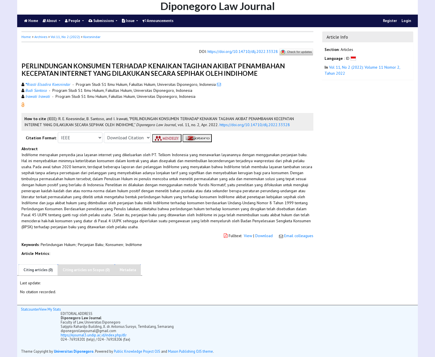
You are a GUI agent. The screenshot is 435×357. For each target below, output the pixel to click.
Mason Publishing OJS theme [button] (190, 351)
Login (406, 20)
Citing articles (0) (38, 269)
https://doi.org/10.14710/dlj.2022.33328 (242, 51)
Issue (128, 20)
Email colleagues (298, 235)
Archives (40, 37)
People (73, 20)
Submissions (101, 20)
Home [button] (26, 37)
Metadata (128, 269)
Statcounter (30, 309)
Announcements (158, 20)
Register (390, 20)
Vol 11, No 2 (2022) (65, 37)
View (248, 235)
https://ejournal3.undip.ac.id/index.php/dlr (93, 335)
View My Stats (50, 309)
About (50, 20)
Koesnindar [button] (91, 37)
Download (264, 235)
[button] (22, 104)
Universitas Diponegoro (74, 351)
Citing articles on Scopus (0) (86, 269)
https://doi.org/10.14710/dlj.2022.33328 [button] (255, 124)
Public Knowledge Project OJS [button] (137, 351)
